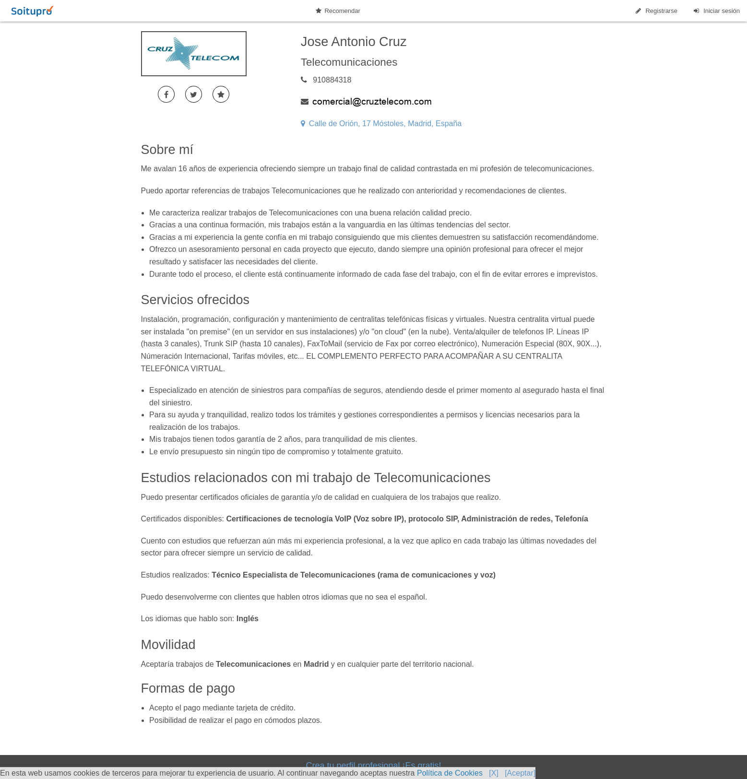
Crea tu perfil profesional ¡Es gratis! (373, 765)
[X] (493, 773)
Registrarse (655, 10)
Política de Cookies (450, 773)
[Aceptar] (520, 773)
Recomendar (338, 10)
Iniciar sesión (716, 10)
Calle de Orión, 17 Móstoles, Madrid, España (381, 123)
